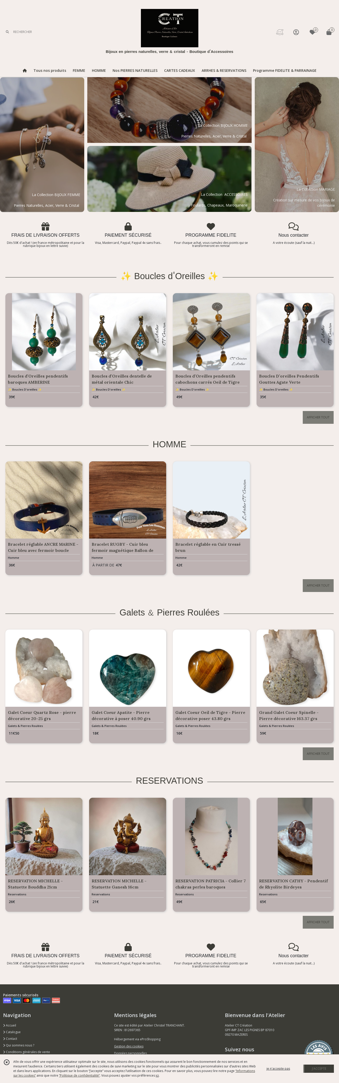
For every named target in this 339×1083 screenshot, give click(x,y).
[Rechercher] (7, 32)
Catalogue (12, 1032)
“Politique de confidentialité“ (79, 1075)
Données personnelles (130, 1053)
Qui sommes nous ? (18, 1045)
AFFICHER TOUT (318, 417)
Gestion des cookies (128, 1046)
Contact (10, 1038)
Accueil (9, 1025)
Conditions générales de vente (26, 1052)
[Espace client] (296, 32)
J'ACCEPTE (319, 1068)
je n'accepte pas (278, 1068)
